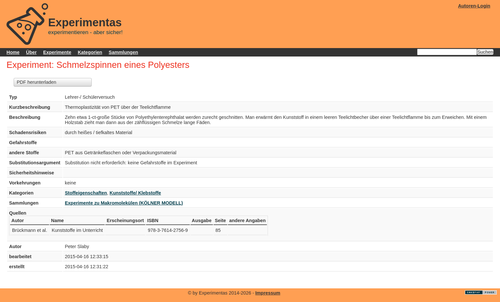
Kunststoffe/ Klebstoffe (135, 192)
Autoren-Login (474, 5)
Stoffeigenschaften (86, 192)
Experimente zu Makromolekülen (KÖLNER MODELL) (124, 203)
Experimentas (85, 22)
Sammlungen (123, 52)
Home (13, 52)
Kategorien (90, 52)
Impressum (267, 293)
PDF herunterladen (36, 82)
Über (31, 52)
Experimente (57, 52)
